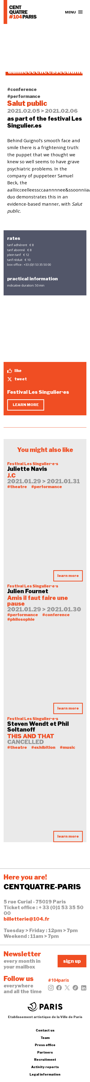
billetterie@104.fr (26, 919)
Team (45, 1038)
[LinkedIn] (83, 989)
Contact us (45, 1030)
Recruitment (45, 1059)
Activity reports (45, 1067)
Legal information (45, 1074)
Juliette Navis (27, 469)
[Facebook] (59, 989)
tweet (17, 379)
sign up (72, 961)
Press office (45, 1045)
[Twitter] (67, 989)
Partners (45, 1052)
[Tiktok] (75, 989)
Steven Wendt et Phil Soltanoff (38, 727)
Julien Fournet (27, 591)
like (14, 370)
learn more (26, 405)
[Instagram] (51, 989)
